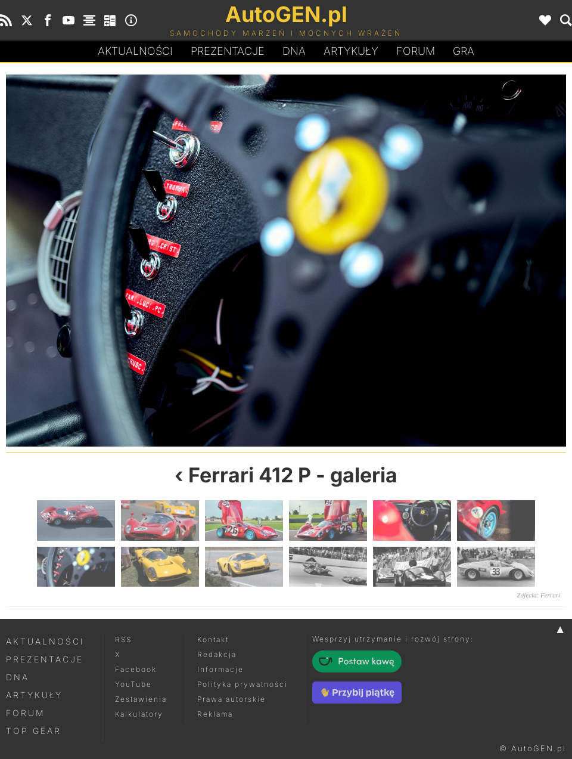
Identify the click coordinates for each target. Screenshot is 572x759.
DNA (17, 677)
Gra (463, 51)
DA (294, 51)
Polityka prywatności (242, 684)
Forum (415, 51)
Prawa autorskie (231, 699)
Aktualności (135, 51)
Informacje (220, 669)
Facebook (136, 669)
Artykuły (351, 51)
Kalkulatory (139, 714)
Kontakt (213, 639)
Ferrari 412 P (249, 475)
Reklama (215, 714)
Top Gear (33, 731)
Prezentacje (228, 51)
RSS (123, 639)
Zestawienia (141, 699)
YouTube (133, 684)
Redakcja (217, 654)
